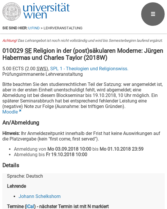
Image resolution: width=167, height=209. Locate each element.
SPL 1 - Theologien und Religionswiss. (89, 68)
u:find (34, 28)
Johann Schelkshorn (40, 196)
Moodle (10, 112)
